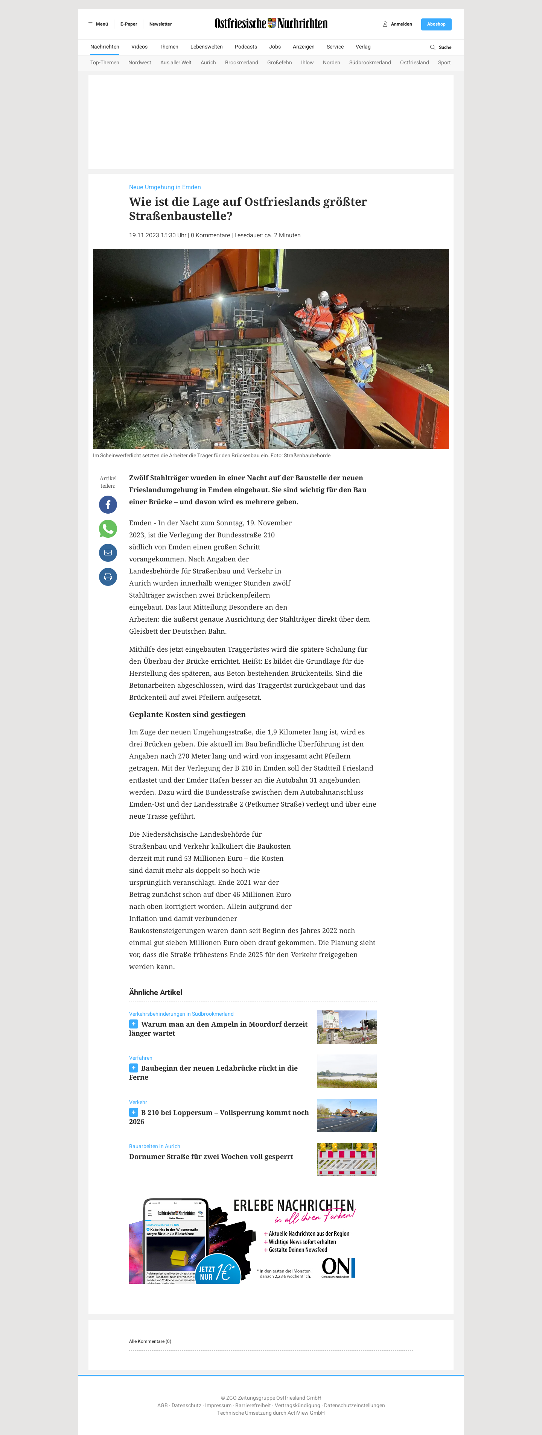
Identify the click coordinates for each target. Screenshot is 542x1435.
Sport (444, 63)
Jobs (275, 47)
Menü (97, 24)
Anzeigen (304, 47)
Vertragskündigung (297, 1405)
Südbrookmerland (370, 63)
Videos (139, 47)
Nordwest (139, 63)
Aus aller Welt (176, 63)
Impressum (218, 1405)
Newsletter (160, 24)
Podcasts (246, 47)
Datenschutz (186, 1405)
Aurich (208, 63)
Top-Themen (104, 63)
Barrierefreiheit (253, 1405)
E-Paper (128, 24)
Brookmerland (241, 63)
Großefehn (279, 63)
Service (335, 47)
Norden (331, 63)
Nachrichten (104, 47)
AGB (162, 1405)
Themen (169, 47)
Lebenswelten (206, 47)
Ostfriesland (414, 63)
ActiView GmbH (306, 1413)
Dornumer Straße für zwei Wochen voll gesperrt (211, 1156)
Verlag (363, 47)
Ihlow (307, 63)
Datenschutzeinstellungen (354, 1405)
